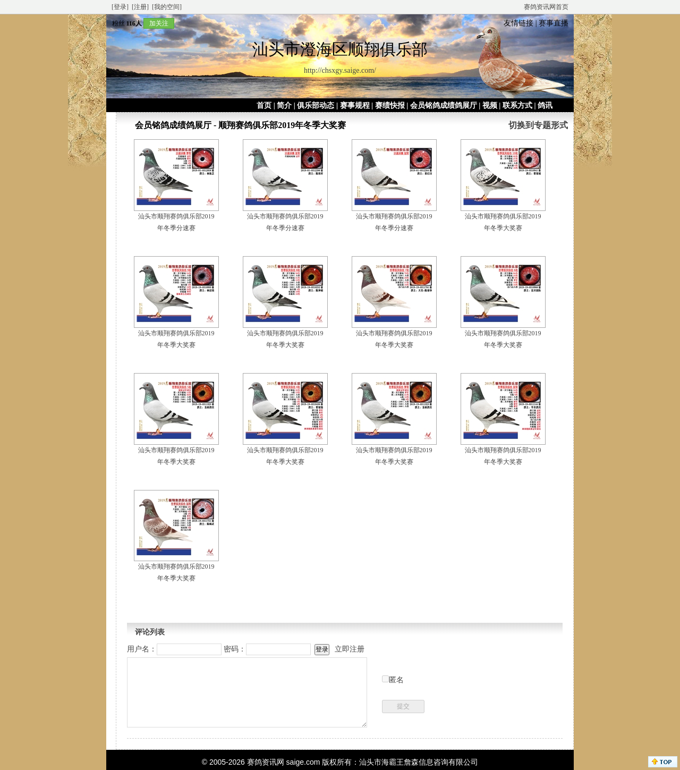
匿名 (396, 680)
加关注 (158, 23)
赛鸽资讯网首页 (546, 7)
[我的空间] (167, 7)
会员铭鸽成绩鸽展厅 (443, 105)
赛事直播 (553, 23)
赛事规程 (355, 105)
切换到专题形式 (538, 125)
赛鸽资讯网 (265, 762)
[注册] (140, 7)
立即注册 (349, 649)
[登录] (120, 7)
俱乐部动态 (315, 105)
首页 (264, 105)
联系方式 (517, 105)
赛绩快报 (390, 105)
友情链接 (518, 23)
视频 (489, 105)
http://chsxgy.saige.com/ (340, 70)
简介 (284, 105)
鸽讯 (545, 105)
